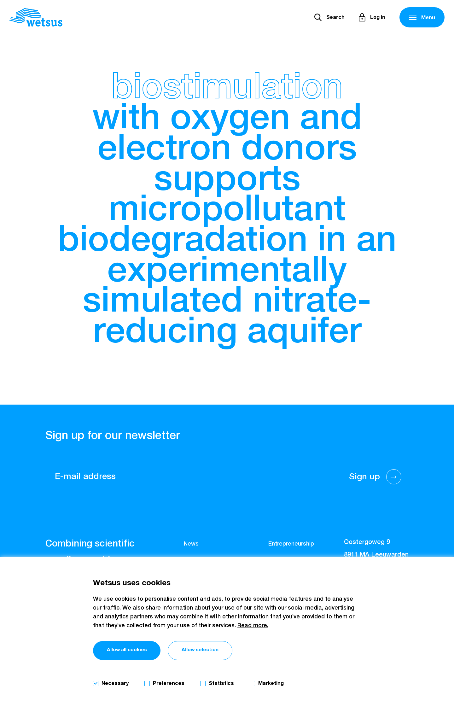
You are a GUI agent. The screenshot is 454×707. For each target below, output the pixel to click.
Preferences (168, 683)
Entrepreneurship (291, 544)
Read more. (252, 625)
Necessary (115, 683)
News (191, 544)
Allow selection (215, 650)
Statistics (221, 683)
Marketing (271, 683)
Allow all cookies (131, 650)
